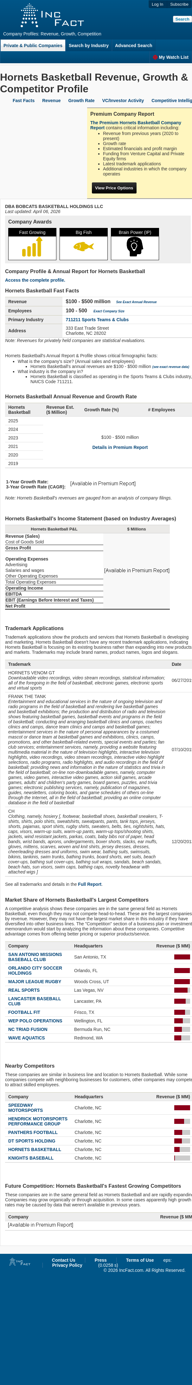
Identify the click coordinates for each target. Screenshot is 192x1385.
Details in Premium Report (120, 447)
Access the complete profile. (35, 280)
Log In (157, 4)
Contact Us (63, 1260)
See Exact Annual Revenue (136, 302)
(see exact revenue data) (170, 367)
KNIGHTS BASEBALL (31, 1158)
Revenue (51, 100)
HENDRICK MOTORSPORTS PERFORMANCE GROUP (37, 1121)
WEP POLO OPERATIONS (35, 1020)
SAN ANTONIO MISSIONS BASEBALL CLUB (35, 957)
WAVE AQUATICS (26, 1037)
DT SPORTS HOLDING (31, 1140)
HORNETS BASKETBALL (34, 1149)
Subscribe (179, 4)
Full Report (89, 884)
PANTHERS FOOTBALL (33, 1132)
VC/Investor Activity (123, 100)
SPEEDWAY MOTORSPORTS (25, 1108)
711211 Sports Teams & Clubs (97, 319)
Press (101, 1260)
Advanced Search (133, 45)
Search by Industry (89, 45)
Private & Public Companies (32, 45)
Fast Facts (24, 100)
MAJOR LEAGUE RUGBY (34, 981)
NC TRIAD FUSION (28, 1029)
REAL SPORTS (24, 990)
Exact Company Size (109, 311)
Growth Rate (81, 100)
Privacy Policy (67, 1265)
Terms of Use (140, 1260)
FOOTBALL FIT (24, 1012)
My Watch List (171, 57)
